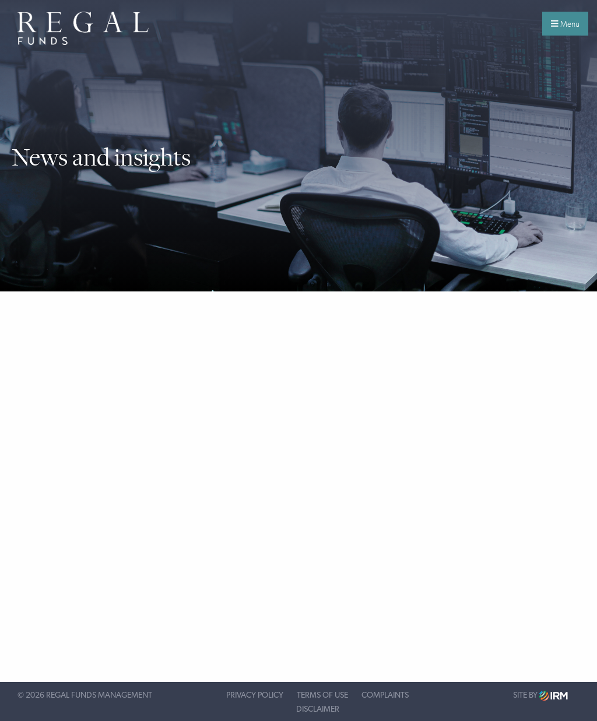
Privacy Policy (254, 695)
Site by (540, 696)
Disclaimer (317, 709)
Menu (565, 24)
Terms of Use (322, 695)
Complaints (385, 695)
